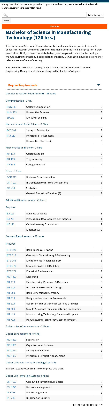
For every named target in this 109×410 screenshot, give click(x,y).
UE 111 (10, 224)
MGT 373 (11, 350)
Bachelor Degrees (63, 4)
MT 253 (11, 292)
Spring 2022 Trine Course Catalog (18, 4)
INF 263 (11, 392)
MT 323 (11, 303)
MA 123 (11, 159)
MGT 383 (11, 355)
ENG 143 (11, 106)
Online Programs (44, 4)
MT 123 (11, 287)
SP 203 (10, 117)
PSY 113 (11, 135)
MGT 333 (11, 339)
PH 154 (11, 164)
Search (6, 20)
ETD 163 (11, 260)
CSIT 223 (11, 387)
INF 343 (11, 397)
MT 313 (11, 298)
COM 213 (11, 177)
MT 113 (11, 282)
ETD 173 (11, 266)
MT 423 (11, 319)
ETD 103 (11, 249)
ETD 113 (11, 255)
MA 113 (11, 153)
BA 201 (10, 218)
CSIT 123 (11, 381)
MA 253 (11, 188)
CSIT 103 (11, 182)
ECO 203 (11, 130)
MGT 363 (11, 345)
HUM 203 (12, 112)
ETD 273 (11, 271)
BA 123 (10, 213)
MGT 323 (11, 276)
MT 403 (11, 309)
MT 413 (11, 314)
